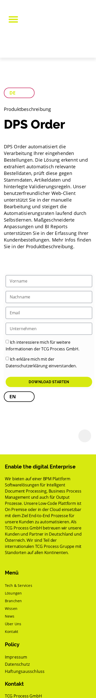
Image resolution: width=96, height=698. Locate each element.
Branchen (13, 600)
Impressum (16, 657)
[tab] (19, 93)
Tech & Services (18, 585)
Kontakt (11, 631)
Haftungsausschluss (25, 671)
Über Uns (13, 623)
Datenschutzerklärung (27, 366)
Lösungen (13, 593)
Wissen (11, 608)
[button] (13, 19)
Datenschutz (17, 664)
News (10, 616)
